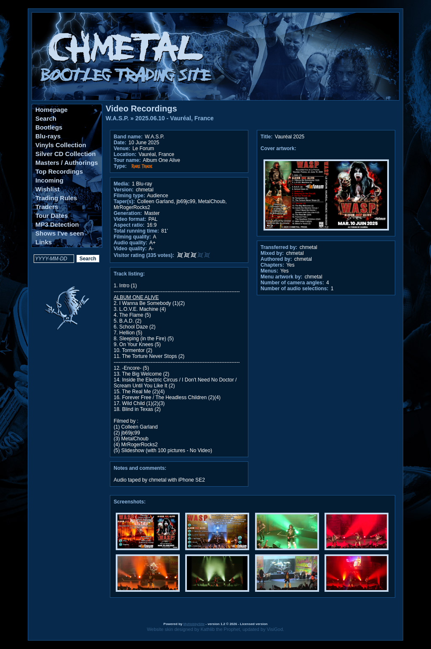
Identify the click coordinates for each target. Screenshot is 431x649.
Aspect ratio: (129, 225)
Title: (267, 137)
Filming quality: (132, 237)
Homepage (51, 109)
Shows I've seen (59, 233)
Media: (122, 184)
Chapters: (272, 265)
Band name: (128, 137)
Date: (120, 143)
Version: (123, 190)
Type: (120, 166)
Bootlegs (48, 127)
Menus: (269, 271)
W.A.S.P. (117, 118)
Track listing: (129, 274)
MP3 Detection (57, 224)
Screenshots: (130, 502)
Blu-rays (48, 136)
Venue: (122, 148)
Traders (46, 206)
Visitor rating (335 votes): (144, 255)
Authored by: (276, 259)
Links (43, 242)
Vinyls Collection (60, 144)
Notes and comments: (140, 468)
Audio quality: (130, 243)
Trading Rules (56, 197)
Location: (125, 154)
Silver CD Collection (65, 153)
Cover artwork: (278, 148)
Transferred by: (279, 247)
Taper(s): (124, 201)
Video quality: (130, 249)
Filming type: (129, 196)
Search (45, 118)
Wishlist (47, 189)
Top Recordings (59, 171)
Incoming (49, 180)
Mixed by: (272, 253)
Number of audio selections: (294, 288)
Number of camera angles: (292, 283)
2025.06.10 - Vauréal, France (175, 118)
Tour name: (127, 160)
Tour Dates (51, 215)
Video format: (130, 219)
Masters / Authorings (66, 162)
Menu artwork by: (281, 277)
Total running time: (136, 231)
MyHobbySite (194, 624)
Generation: (128, 213)
